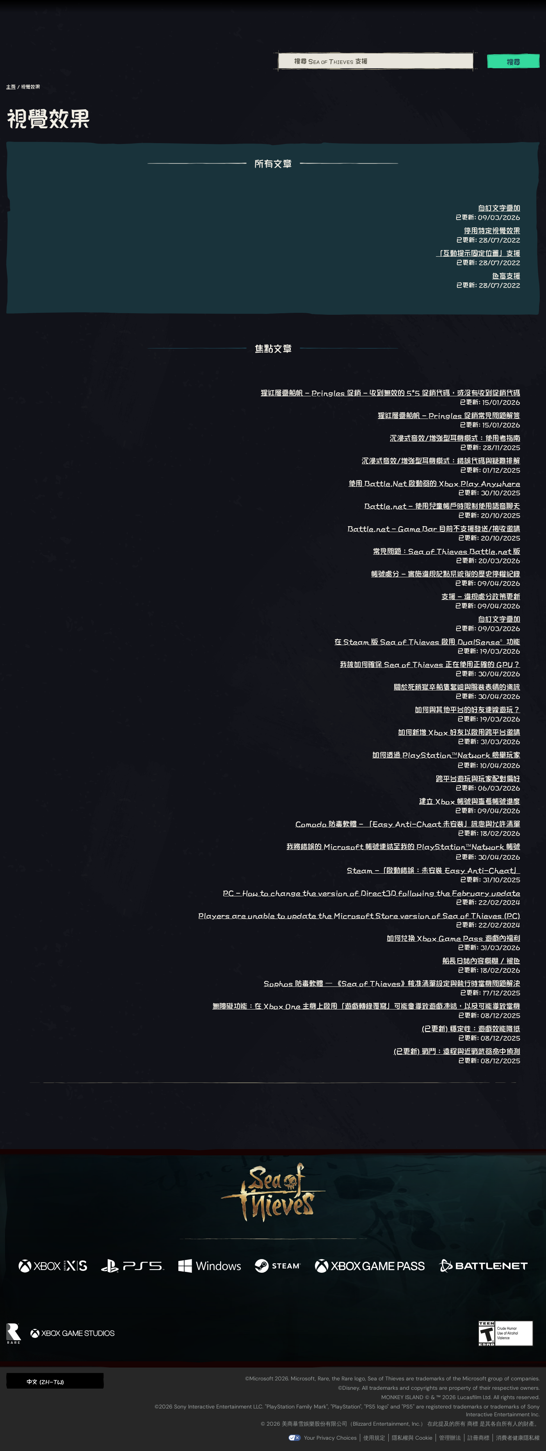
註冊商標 (478, 1437)
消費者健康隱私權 (518, 1437)
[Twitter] (214, 1298)
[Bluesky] (348, 1299)
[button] (55, 1380)
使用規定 (374, 1437)
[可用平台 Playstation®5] (132, 1266)
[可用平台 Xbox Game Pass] (370, 1266)
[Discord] (304, 1299)
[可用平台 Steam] (278, 1266)
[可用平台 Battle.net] (483, 1266)
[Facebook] (194, 1297)
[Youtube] (271, 1298)
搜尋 (514, 61)
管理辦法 (450, 1437)
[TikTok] (326, 1298)
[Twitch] (237, 1298)
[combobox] (375, 61)
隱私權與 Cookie (412, 1437)
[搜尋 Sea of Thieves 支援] (376, 61)
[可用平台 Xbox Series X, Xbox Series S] (53, 1266)
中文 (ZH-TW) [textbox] (45, 1381)
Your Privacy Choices (330, 1437)
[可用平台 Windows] (210, 1266)
